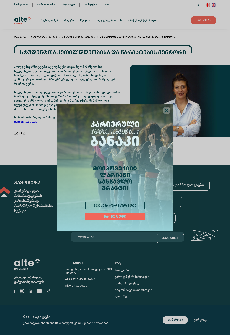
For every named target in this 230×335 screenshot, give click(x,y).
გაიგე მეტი (115, 217)
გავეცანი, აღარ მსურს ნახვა (115, 205)
